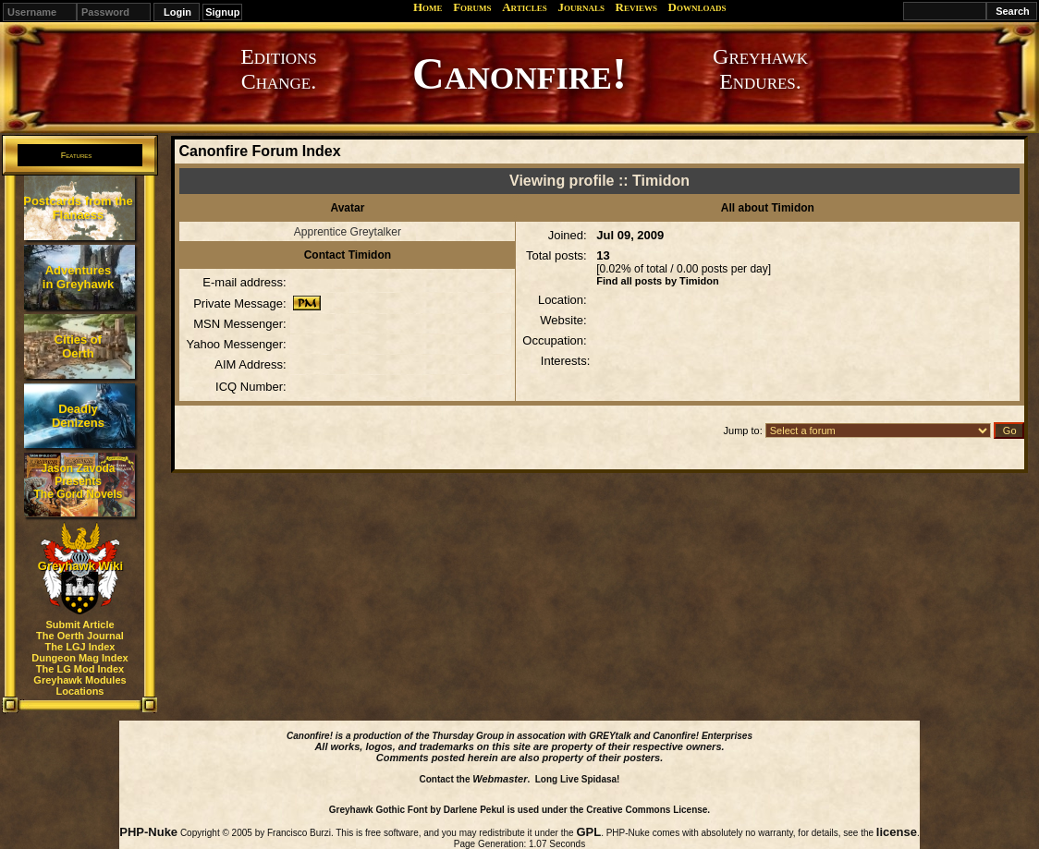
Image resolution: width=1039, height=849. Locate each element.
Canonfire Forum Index (259, 151)
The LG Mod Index (80, 668)
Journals (581, 7)
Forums (472, 7)
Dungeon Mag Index (79, 657)
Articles (524, 7)
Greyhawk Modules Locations (79, 685)
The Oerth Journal (80, 635)
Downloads (697, 7)
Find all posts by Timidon (657, 280)
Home (428, 7)
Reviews (636, 7)
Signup (222, 12)
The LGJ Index (80, 646)
